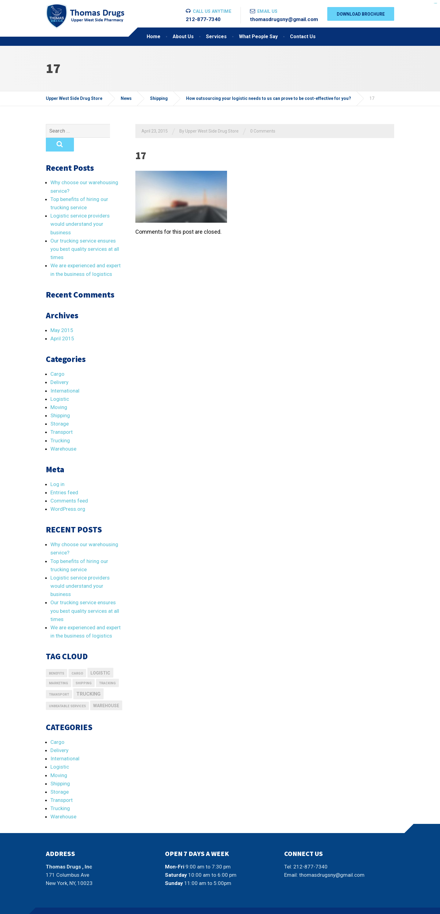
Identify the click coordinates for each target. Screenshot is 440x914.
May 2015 (61, 316)
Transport (61, 418)
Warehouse (63, 435)
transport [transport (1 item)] (59, 681)
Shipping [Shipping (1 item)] (83, 669)
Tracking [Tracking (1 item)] (107, 669)
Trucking (60, 427)
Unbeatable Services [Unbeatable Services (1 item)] (67, 692)
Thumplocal (88, 904)
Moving (58, 393)
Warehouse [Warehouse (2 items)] (106, 691)
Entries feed (64, 479)
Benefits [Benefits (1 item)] (56, 660)
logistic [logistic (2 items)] (100, 659)
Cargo (57, 360)
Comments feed (69, 487)
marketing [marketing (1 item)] (58, 669)
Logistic (59, 385)
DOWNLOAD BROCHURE (361, 14)
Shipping (60, 402)
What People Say (258, 36)
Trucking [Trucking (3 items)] (88, 680)
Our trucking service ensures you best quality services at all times (84, 235)
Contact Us (303, 36)
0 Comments (262, 131)
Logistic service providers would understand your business (80, 210)
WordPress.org (67, 495)
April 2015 (62, 325)
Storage (59, 410)
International (64, 377)
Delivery (59, 368)
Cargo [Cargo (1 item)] (77, 660)
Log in (57, 470)
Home (153, 36)
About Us (183, 36)
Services (216, 36)
